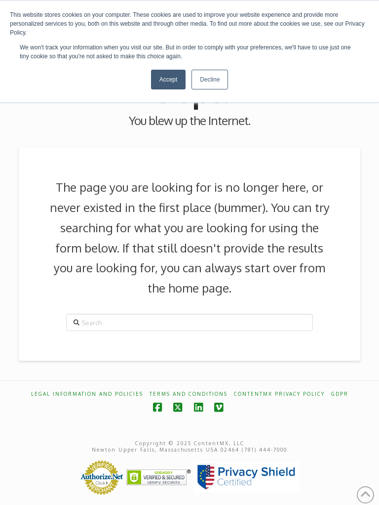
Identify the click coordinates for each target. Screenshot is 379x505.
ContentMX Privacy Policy (279, 394)
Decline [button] (210, 79)
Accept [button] (168, 79)
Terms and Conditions (188, 394)
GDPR (339, 394)
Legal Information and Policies (87, 394)
